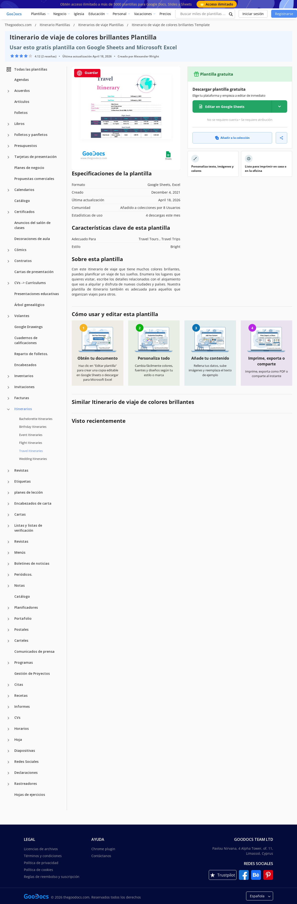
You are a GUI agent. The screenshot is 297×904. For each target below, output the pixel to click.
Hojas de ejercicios (29, 794)
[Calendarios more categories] (8, 190)
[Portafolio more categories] (8, 619)
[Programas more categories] (8, 663)
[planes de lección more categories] (8, 493)
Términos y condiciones (43, 856)
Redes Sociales (26, 761)
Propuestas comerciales (34, 178)
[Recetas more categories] (8, 696)
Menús (19, 552)
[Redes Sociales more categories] (8, 762)
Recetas (21, 695)
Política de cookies (38, 869)
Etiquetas (22, 481)
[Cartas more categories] (8, 515)
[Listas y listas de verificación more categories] (8, 526)
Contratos (23, 260)
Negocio (59, 13)
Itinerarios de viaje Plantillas (101, 24)
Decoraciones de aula (32, 238)
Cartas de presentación (34, 271)
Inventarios (23, 376)
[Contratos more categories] (8, 261)
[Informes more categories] (8, 707)
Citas (18, 684)
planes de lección (28, 492)
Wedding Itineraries (33, 459)
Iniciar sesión (253, 13)
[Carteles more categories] (8, 641)
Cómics (20, 249)
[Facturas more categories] (8, 398)
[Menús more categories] (8, 553)
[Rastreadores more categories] (8, 784)
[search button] (231, 14)
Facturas (21, 398)
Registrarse (284, 13)
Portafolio (23, 618)
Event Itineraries (30, 435)
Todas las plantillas (26, 69)
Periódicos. (23, 574)
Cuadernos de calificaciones (25, 340)
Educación (96, 13)
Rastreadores (25, 783)
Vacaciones (143, 13)
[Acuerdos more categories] (8, 91)
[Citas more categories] (8, 685)
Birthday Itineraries (32, 426)
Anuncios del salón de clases (32, 225)
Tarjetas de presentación (35, 156)
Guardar (87, 73)
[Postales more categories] (8, 630)
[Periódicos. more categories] (8, 575)
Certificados (24, 211)
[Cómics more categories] (8, 250)
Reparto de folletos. (31, 354)
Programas (23, 662)
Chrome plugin (103, 849)
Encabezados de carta (32, 503)
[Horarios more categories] (8, 729)
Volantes (21, 315)
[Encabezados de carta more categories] (8, 504)
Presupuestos (25, 145)
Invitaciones (24, 387)
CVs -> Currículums (30, 282)
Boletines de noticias (31, 563)
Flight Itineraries (30, 443)
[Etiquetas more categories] (8, 481)
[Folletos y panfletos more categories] (8, 135)
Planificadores (26, 607)
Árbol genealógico (29, 304)
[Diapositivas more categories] (8, 751)
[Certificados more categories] (8, 212)
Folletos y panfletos (30, 134)
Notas (19, 585)
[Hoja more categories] (8, 740)
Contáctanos (101, 856)
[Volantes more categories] (8, 316)
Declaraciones (26, 772)
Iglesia (79, 13)
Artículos (21, 101)
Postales (21, 629)
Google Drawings (28, 326)
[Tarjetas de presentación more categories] (8, 157)
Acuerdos (22, 90)
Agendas (21, 79)
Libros (19, 123)
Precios (165, 13)
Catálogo (22, 200)
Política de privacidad (41, 862)
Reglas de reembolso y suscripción (51, 876)
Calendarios (24, 189)
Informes (22, 706)
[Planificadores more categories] (8, 608)
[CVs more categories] (8, 718)
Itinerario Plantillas (55, 24)
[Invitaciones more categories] (8, 387)
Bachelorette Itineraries (35, 419)
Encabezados (25, 365)
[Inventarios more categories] (8, 376)
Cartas (20, 514)
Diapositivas (24, 750)
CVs (17, 717)
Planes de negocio (29, 167)
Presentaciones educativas (36, 293)
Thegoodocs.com (19, 24)
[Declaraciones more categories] (8, 773)
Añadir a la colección (232, 138)
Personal (119, 13)
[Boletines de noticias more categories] (8, 564)
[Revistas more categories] (8, 470)
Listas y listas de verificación (28, 528)
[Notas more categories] (8, 586)
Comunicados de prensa (34, 651)
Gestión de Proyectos (32, 673)
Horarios (21, 728)
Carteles (21, 640)
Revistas (21, 470)
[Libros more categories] (8, 124)
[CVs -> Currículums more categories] (8, 283)
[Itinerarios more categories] (8, 409)
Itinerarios (23, 409)
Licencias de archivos (41, 849)
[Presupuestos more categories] (8, 146)
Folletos (21, 112)
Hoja (18, 739)
